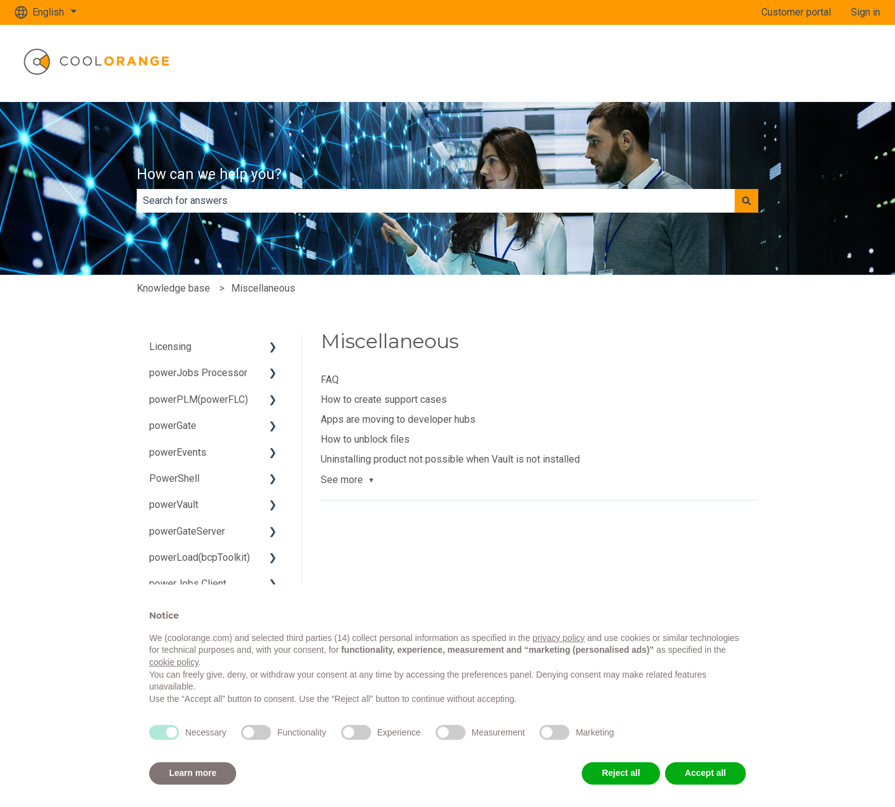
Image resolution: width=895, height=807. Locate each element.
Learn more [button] (192, 773)
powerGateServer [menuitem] (187, 531)
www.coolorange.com (821, 63)
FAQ (330, 379)
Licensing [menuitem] (170, 347)
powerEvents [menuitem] (177, 452)
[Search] (746, 201)
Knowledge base (173, 288)
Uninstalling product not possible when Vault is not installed (450, 459)
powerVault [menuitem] (173, 504)
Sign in (865, 12)
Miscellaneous (263, 288)
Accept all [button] (705, 773)
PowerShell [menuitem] (174, 478)
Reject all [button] (621, 773)
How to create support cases (384, 399)
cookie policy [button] (173, 662)
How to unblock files (365, 439)
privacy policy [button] (559, 638)
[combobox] (436, 201)
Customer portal (796, 12)
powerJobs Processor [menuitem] (198, 373)
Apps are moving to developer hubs (398, 419)
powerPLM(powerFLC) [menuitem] (198, 399)
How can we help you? (209, 174)
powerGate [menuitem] (172, 425)
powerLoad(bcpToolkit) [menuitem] (199, 557)
